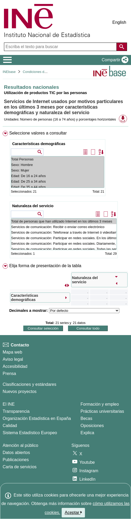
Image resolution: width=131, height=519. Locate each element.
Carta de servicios (20, 467)
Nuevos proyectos (20, 391)
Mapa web (12, 352)
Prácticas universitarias (102, 411)
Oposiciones (92, 425)
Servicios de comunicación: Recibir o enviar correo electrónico (63, 227)
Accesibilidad (15, 366)
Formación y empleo (99, 404)
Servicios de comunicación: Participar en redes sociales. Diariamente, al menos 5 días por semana (63, 243)
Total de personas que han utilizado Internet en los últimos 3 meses (63, 221)
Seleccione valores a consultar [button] (38, 133)
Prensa (9, 373)
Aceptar (73, 512)
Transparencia (16, 411)
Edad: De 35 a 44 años (57, 187)
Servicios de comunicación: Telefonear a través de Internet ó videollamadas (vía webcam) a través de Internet (63, 232)
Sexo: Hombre (57, 165)
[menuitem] (65, 195)
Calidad (10, 425)
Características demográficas (38, 144)
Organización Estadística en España (37, 418)
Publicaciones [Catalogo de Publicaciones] (16, 459)
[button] (114, 60)
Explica (87, 432)
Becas (86, 418)
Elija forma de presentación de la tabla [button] (45, 265)
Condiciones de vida (38, 72)
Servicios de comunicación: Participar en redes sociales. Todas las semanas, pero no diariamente (63, 249)
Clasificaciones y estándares (29, 384)
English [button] (119, 22)
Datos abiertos (16, 452)
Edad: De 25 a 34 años (57, 181)
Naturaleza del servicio (32, 206)
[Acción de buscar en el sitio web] (121, 47)
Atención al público (20, 445)
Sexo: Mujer (57, 170)
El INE (9, 404)
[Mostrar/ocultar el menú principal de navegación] (7, 60)
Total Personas (57, 159)
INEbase (9, 72)
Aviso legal (13, 359)
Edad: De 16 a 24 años (57, 176)
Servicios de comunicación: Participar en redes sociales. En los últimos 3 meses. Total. (63, 238)
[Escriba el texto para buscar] (61, 47)
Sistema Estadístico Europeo (30, 432)
